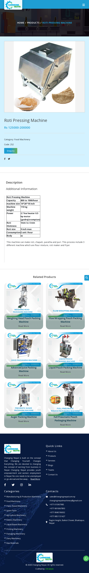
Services (51, 460)
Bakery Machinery (14, 520)
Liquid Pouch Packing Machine (65, 367)
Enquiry (10, 150)
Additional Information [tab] (21, 189)
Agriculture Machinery (16, 515)
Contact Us (53, 474)
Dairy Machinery (13, 538)
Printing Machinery (14, 529)
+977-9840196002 (57, 512)
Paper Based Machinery (16, 506)
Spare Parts (11, 510)
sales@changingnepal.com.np (62, 496)
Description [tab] (14, 182)
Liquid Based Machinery (16, 524)
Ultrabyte (49, 569)
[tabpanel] (44, 228)
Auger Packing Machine (24, 416)
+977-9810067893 (57, 508)
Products (52, 456)
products (33, 22)
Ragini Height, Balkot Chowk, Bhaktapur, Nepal (67, 521)
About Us (52, 451)
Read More (23, 326)
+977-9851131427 (57, 516)
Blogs (50, 465)
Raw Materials (12, 543)
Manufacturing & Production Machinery (23, 496)
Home (20, 22)
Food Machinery (22, 139)
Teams (51, 470)
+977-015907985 (57, 504)
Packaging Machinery (15, 533)
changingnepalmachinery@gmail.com (66, 500)
